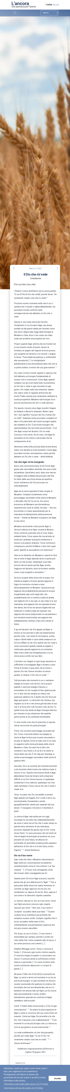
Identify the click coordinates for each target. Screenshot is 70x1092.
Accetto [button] (57, 1078)
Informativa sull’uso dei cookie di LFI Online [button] (23, 1088)
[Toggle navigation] (14, 13)
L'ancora (20, 3)
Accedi (56, 4)
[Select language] (50, 12)
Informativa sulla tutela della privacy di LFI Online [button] (26, 1084)
